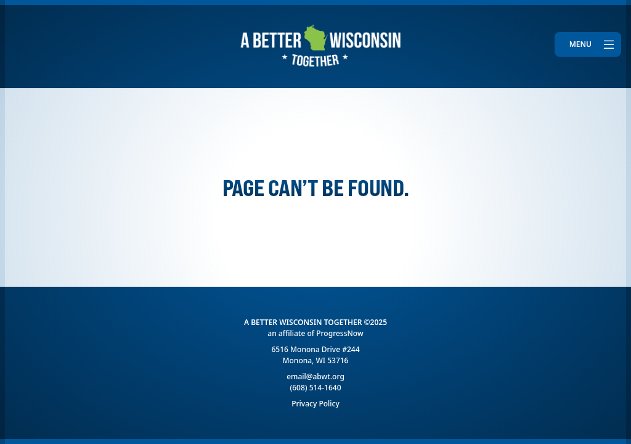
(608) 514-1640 (315, 387)
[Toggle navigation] (588, 44)
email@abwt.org (315, 376)
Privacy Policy (315, 403)
